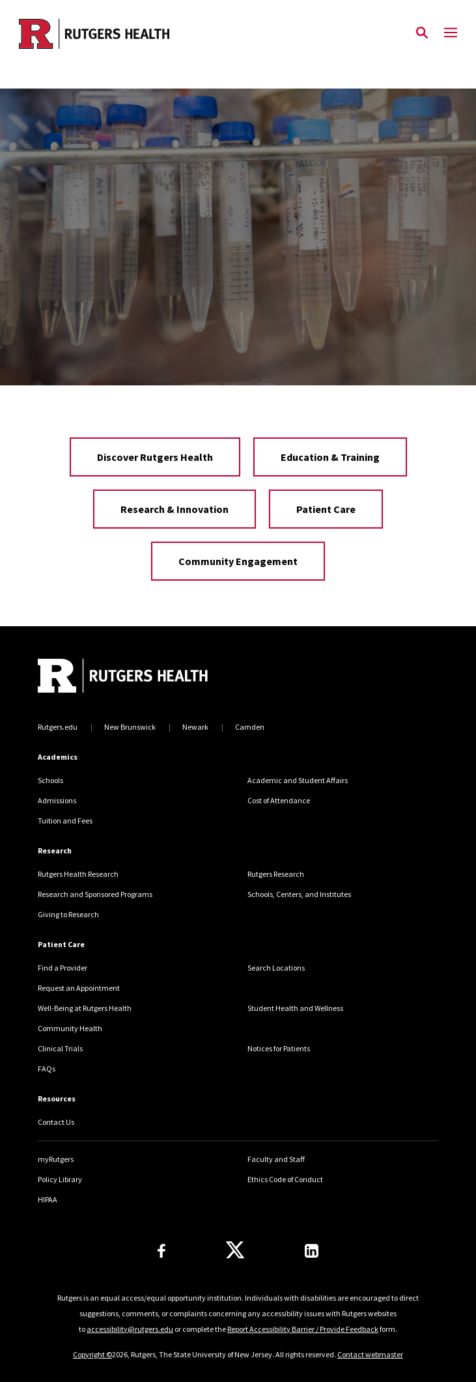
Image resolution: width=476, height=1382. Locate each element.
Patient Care (326, 509)
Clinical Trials (60, 1048)
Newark (195, 727)
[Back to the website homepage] (94, 34)
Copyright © (92, 1354)
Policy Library (60, 1179)
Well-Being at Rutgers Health (85, 1008)
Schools (50, 780)
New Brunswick (130, 727)
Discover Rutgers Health (155, 456)
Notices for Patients (278, 1048)
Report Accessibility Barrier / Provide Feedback (302, 1329)
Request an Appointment (79, 988)
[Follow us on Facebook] (161, 1251)
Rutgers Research (275, 874)
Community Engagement (238, 561)
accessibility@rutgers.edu (130, 1329)
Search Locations (276, 968)
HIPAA (47, 1199)
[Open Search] (422, 33)
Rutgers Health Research (78, 874)
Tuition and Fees (65, 820)
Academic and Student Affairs (297, 780)
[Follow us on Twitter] (235, 1250)
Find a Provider (62, 968)
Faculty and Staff (276, 1159)
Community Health (70, 1028)
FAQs (46, 1068)
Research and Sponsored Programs (95, 894)
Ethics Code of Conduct (285, 1179)
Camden (249, 727)
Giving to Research (68, 914)
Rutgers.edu (57, 727)
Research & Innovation (174, 509)
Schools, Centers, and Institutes (299, 894)
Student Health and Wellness (295, 1008)
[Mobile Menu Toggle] (450, 33)
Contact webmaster (370, 1354)
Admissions (57, 800)
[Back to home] (126, 677)
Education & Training (330, 456)
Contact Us (56, 1122)
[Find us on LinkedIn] (311, 1251)
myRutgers (56, 1159)
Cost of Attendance (278, 800)
